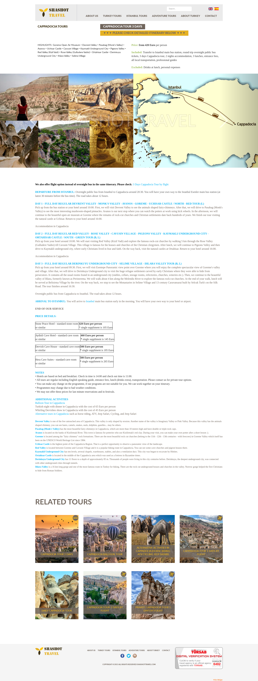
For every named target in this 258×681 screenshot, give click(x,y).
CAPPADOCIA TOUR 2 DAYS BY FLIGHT (201, 553)
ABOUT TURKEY (190, 16)
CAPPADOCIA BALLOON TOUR (105, 554)
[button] (19, 120)
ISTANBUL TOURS (136, 16)
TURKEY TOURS (112, 16)
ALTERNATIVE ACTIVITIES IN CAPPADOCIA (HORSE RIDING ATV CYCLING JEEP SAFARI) (153, 551)
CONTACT (211, 16)
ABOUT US (92, 16)
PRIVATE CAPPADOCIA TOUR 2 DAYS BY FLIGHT (153, 609)
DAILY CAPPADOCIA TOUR (57, 611)
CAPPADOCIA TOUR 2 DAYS (57, 554)
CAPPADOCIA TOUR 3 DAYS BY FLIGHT (105, 609)
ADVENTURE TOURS (164, 16)
